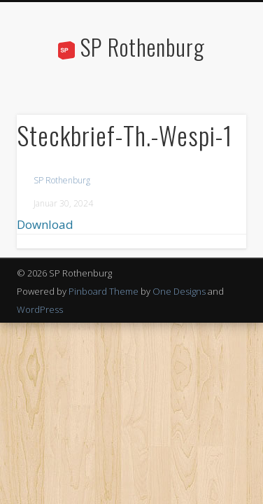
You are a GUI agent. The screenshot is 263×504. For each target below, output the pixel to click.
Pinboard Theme (103, 291)
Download (45, 224)
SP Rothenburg (142, 46)
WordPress (40, 309)
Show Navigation (212, 125)
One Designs (179, 291)
